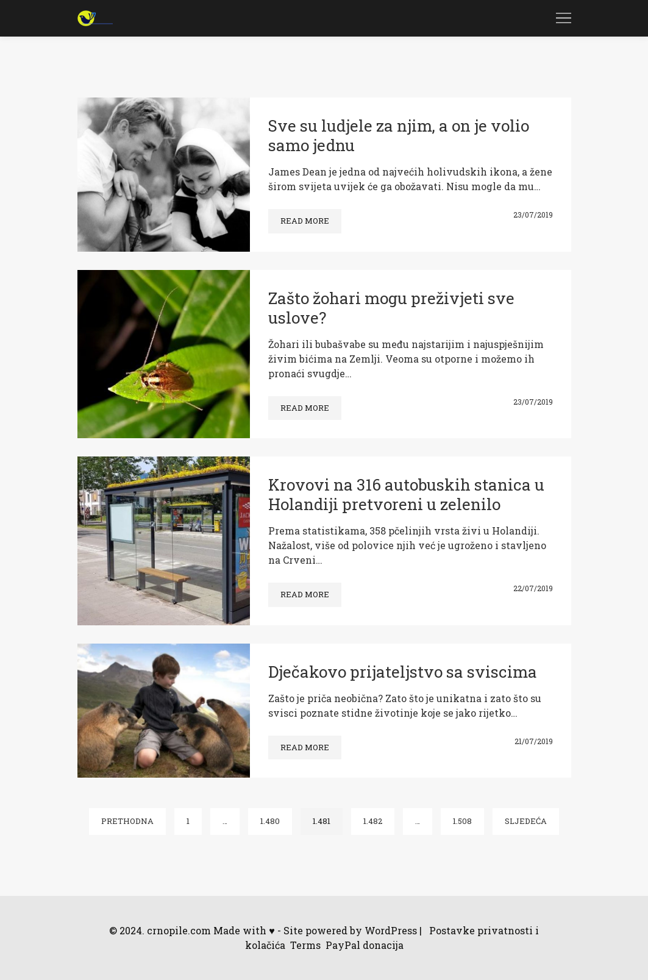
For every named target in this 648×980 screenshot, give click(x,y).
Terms (305, 945)
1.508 (462, 820)
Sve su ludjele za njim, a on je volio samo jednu (398, 135)
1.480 (270, 820)
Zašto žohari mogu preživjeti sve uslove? (391, 308)
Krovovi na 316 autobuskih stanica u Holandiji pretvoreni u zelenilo (406, 494)
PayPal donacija (365, 945)
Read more (304, 220)
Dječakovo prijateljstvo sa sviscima (402, 671)
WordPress (391, 930)
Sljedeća (526, 820)
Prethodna (127, 820)
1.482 (372, 820)
